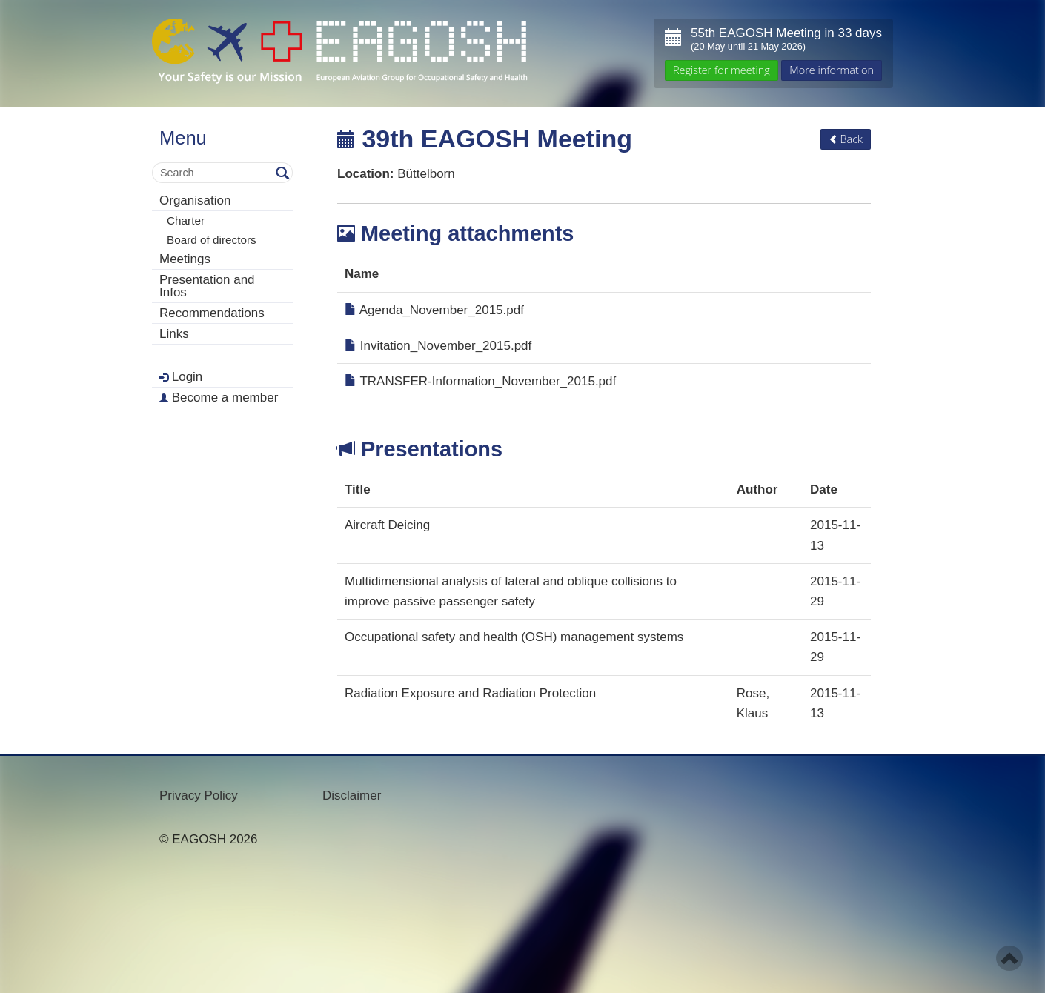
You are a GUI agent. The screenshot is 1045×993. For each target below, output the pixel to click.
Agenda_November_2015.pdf (434, 310)
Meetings (184, 259)
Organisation (194, 200)
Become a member (218, 398)
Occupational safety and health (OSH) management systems (514, 637)
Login (180, 377)
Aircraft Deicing (387, 525)
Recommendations (212, 313)
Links (174, 334)
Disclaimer (351, 795)
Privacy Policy (198, 795)
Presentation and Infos (207, 286)
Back (846, 139)
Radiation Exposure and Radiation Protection (470, 693)
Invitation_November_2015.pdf (438, 346)
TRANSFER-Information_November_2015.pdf (480, 381)
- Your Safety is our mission (340, 51)
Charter (186, 220)
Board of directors (211, 239)
